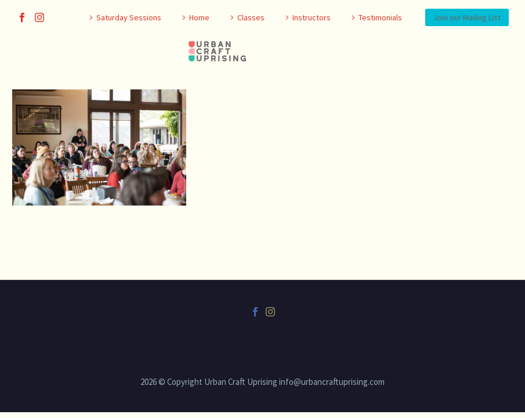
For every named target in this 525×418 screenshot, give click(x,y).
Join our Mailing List (467, 17)
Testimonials (380, 17)
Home (199, 17)
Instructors (311, 17)
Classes (251, 17)
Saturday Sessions (128, 17)
